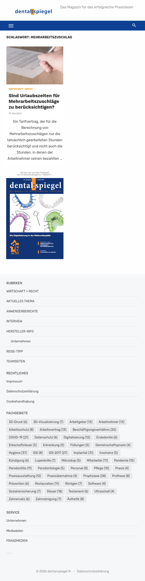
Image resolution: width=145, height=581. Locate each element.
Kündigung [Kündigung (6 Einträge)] (19, 460)
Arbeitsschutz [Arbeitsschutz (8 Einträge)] (21, 430)
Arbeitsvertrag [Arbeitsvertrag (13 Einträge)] (53, 430)
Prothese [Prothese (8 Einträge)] (121, 476)
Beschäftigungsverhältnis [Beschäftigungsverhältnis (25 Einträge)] (94, 430)
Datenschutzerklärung (22, 391)
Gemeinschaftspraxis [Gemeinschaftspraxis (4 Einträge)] (112, 445)
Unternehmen (21, 341)
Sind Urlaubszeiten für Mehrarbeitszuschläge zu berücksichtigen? (34, 101)
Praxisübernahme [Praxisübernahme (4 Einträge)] (62, 476)
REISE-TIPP (14, 351)
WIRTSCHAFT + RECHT (21, 89)
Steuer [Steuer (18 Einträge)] (54, 491)
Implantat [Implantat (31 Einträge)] (83, 453)
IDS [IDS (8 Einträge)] (38, 453)
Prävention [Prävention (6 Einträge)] (19, 484)
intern (9, 553)
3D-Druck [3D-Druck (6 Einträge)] (18, 422)
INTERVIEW (14, 321)
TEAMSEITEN (15, 361)
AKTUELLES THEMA (20, 301)
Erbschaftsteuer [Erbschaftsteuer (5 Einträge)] (23, 445)
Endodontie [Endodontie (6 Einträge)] (106, 437)
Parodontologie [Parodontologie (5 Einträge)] (51, 468)
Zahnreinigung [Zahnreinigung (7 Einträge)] (48, 499)
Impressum (14, 381)
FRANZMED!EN (17, 541)
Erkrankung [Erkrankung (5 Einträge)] (53, 445)
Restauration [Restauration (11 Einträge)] (47, 484)
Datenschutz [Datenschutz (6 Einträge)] (46, 437)
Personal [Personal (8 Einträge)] (79, 468)
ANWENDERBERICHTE (22, 311)
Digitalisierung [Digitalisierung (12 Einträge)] (77, 437)
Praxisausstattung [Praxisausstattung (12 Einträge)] (25, 476)
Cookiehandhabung (20, 401)
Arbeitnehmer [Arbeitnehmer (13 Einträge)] (112, 422)
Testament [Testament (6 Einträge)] (78, 491)
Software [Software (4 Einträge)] (97, 484)
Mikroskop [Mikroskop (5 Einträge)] (71, 460)
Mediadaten (14, 531)
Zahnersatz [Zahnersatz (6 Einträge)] (19, 499)
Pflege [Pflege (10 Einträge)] (101, 468)
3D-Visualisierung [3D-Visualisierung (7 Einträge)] (48, 422)
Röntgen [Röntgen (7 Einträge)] (73, 484)
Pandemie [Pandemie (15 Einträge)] (124, 460)
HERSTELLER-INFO (20, 331)
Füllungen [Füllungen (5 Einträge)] (79, 445)
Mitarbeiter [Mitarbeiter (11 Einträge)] (97, 460)
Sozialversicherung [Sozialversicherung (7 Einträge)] (25, 491)
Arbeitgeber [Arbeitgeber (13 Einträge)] (81, 422)
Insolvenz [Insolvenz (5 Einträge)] (109, 453)
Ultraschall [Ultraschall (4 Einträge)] (104, 491)
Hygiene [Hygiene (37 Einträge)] (18, 453)
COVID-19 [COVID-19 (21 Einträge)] (18, 437)
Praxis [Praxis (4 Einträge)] (122, 468)
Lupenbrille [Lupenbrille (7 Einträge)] (45, 460)
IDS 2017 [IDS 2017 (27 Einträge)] (58, 453)
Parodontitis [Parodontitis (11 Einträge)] (20, 468)
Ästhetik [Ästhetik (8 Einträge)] (75, 499)
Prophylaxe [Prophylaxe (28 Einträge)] (94, 476)
